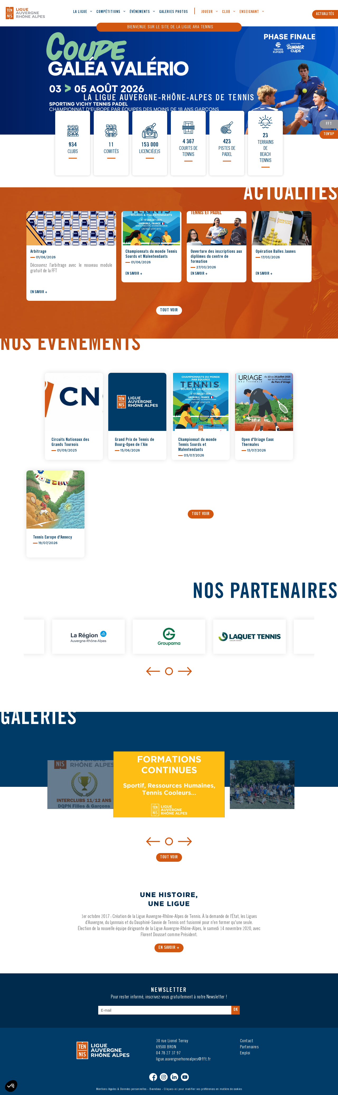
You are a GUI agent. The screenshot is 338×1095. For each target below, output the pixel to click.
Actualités (325, 14)
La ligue (80, 12)
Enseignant (249, 12)
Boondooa (155, 1089)
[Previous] (153, 671)
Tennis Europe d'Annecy (52, 537)
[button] (330, 368)
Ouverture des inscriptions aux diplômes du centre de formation (216, 257)
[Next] (185, 671)
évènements (140, 12)
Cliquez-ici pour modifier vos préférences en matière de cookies (203, 1089)
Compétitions (108, 12)
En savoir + (38, 292)
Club (226, 12)
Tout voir (169, 310)
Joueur (207, 12)
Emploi (245, 1053)
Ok (235, 1010)
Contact (246, 1041)
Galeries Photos (173, 12)
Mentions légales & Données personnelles (121, 1089)
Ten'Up (328, 134)
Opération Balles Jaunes (276, 252)
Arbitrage (38, 252)
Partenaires (249, 1047)
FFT (329, 124)
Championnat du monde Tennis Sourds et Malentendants (197, 445)
